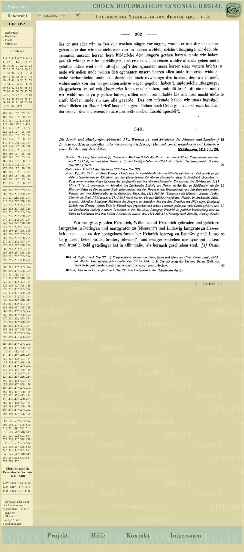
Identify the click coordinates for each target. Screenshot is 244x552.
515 (5, 432)
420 (5, 359)
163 (22, 157)
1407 (6, 483)
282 (16, 249)
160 (5, 157)
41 (12, 76)
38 (30, 73)
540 (5, 450)
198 (22, 183)
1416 (13, 490)
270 (5, 241)
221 (11, 205)
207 (16, 194)
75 (8, 95)
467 (16, 391)
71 (21, 91)
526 (11, 439)
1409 (20, 483)
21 (17, 65)
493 (22, 410)
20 (12, 65)
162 (16, 157)
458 (22, 384)
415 (5, 355)
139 (28, 139)
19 (8, 65)
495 (5, 413)
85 (21, 98)
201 (11, 190)
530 (5, 443)
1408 (13, 483)
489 (28, 406)
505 (5, 424)
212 (16, 197)
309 (28, 271)
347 (16, 300)
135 (5, 139)
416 (11, 355)
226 (11, 208)
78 (21, 95)
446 (11, 377)
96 (8, 106)
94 (30, 102)
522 (16, 435)
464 (28, 388)
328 (22, 285)
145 (5, 146)
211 (11, 197)
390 (5, 333)
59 (30, 84)
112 (16, 120)
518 (22, 432)
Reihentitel (11, 32)
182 (16, 172)
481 (11, 402)
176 (11, 168)
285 (5, 252)
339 (28, 293)
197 (16, 183)
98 (17, 106)
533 (22, 443)
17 (30, 62)
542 (16, 450)
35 (17, 73)
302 (16, 267)
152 (16, 150)
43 (21, 76)
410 (5, 351)
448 (22, 377)
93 (26, 102)
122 (16, 128)
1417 (20, 490)
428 (22, 362)
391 (11, 333)
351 (11, 304)
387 (16, 329)
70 (17, 91)
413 (22, 351)
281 (11, 249)
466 (11, 391)
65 (26, 87)
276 (11, 245)
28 (17, 69)
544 (28, 450)
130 (5, 135)
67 (4, 91)
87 (30, 98)
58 (26, 84)
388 (22, 329)
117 (16, 124)
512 (16, 428)
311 (11, 274)
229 (28, 208)
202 (16, 190)
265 (5, 238)
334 (28, 289)
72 (26, 91)
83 (12, 98)
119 (28, 124)
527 (16, 439)
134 (28, 135)
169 (28, 161)
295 (5, 260)
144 (28, 142)
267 (16, 238)
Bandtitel (10, 36)
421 (11, 359)
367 (16, 315)
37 (26, 73)
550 (5, 457)
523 (22, 435)
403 (22, 344)
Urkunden (17, 51)
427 (16, 362)
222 (16, 205)
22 (21, 65)
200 (5, 190)
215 (5, 201)
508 (22, 424)
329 (28, 285)
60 (4, 87)
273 (22, 241)
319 (28, 278)
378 (22, 322)
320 (5, 282)
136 (11, 139)
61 (8, 87)
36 (21, 73)
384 (28, 326)
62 (12, 87)
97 (12, 106)
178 (22, 168)
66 (30, 87)
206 (11, 194)
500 (5, 421)
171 (11, 164)
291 (11, 256)
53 (4, 84)
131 (11, 135)
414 (28, 351)
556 (11, 461)
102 (16, 113)
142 (16, 142)
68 (8, 91)
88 (4, 102)
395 (5, 337)
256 (11, 230)
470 (5, 395)
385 (5, 329)
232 (16, 212)
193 (22, 179)
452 (16, 380)
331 (11, 289)
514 (28, 428)
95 (4, 106)
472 (16, 395)
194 (28, 179)
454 (28, 380)
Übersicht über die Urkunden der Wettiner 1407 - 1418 (17, 472)
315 (5, 278)
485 (5, 406)
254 (28, 227)
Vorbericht (11, 43)
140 (5, 142)
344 (28, 296)
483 (22, 402)
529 (28, 439)
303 (22, 267)
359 (28, 307)
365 (5, 315)
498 (22, 413)
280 (5, 249)
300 (5, 267)
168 (22, 161)
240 (5, 219)
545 (5, 454)
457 (16, 384)
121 (11, 128)
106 (11, 117)
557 (16, 461)
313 (22, 274)
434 (28, 366)
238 (22, 216)
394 (28, 333)
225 (5, 208)
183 (22, 172)
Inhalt (8, 40)
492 (16, 410)
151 (11, 150)
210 (5, 197)
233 (22, 212)
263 (22, 234)
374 (28, 318)
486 (11, 406)
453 (22, 380)
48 (12, 80)
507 (16, 424)
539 (28, 446)
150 (5, 150)
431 (11, 366)
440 (5, 373)
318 (22, 278)
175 (5, 168)
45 (30, 76)
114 (28, 120)
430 (5, 366)
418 (22, 355)
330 (5, 289)
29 (21, 69)
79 (26, 95)
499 (28, 413)
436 (11, 370)
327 (16, 285)
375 (5, 322)
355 (5, 307)
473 (22, 395)
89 (8, 102)
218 (22, 201)
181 (11, 172)
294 (28, 256)
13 (12, 62)
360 (5, 311)
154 (28, 150)
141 (11, 142)
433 (22, 366)
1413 (20, 487)
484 (28, 402)
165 (5, 161)
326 (11, 285)
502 (16, 421)
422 (16, 359)
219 (28, 201)
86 (26, 98)
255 (5, 230)
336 (11, 293)
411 (11, 351)
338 (22, 293)
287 (16, 252)
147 (16, 146)
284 (28, 249)
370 (5, 318)
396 (11, 337)
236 (11, 216)
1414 (27, 487)
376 (11, 322)
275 (5, 245)
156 (11, 153)
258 (22, 230)
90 (12, 102)
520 (5, 435)
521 (11, 435)
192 (16, 179)
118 (22, 124)
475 (5, 399)
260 (5, 234)
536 (11, 446)
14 (17, 62)
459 (28, 384)
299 (28, 260)
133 (22, 135)
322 (16, 282)
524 (28, 435)
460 (5, 388)
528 (22, 439)
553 (22, 457)
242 (16, 219)
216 (11, 201)
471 (11, 395)
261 (11, 234)
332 (16, 289)
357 (16, 307)
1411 (6, 487)
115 (5, 124)
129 (28, 131)
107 (16, 117)
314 (28, 274)
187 (16, 175)
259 (28, 230)
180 (5, 172)
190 (5, 179)
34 (12, 73)
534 (28, 443)
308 (22, 271)
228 (22, 208)
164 (28, 157)
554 (28, 457)
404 (28, 344)
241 (11, 219)
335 (5, 293)
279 (28, 245)
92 (21, 102)
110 (5, 120)
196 (11, 183)
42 (17, 76)
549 (28, 454)
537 (16, 446)
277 (16, 245)
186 (11, 175)
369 (28, 315)
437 (16, 370)
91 (17, 102)
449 (28, 377)
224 (28, 205)
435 (5, 370)
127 (16, 131)
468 (22, 391)
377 (16, 322)
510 (5, 428)
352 (16, 304)
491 (11, 410)
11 (4, 62)
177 (16, 168)
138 (22, 139)
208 (22, 194)
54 (8, 84)
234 (28, 212)
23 (26, 65)
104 (28, 113)
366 (11, 315)
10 (30, 58)
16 (26, 62)
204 (28, 190)
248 (22, 223)
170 (5, 164)
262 (16, 234)
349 (28, 300)
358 (22, 307)
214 (28, 197)
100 (5, 113)
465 (5, 391)
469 (28, 391)
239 (28, 216)
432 (16, 366)
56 (17, 84)
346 (11, 300)
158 (22, 153)
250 (5, 227)
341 (11, 296)
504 (28, 421)
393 (22, 333)
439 (28, 370)
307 (16, 271)
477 (16, 399)
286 (11, 252)
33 (8, 73)
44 (26, 76)
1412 (13, 487)
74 (4, 95)
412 (16, 351)
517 (16, 432)
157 (16, 153)
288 (22, 252)
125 (5, 131)
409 (28, 348)
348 (22, 300)
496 (11, 413)
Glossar (9, 516)
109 (28, 117)
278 (22, 245)
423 (22, 359)
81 (4, 98)
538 (22, 446)
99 (21, 106)
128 (22, 131)
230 (5, 212)
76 (12, 95)
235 (5, 216)
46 (4, 80)
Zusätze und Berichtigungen (12, 521)
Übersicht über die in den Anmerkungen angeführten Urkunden (16, 505)
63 (17, 87)
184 (28, 172)
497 (16, 413)
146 (11, 146)
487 (16, 406)
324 (28, 282)
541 (11, 450)
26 (8, 69)
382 (16, 326)
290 (5, 256)
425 (5, 362)
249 (28, 223)
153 (22, 150)
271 (11, 241)
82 (8, 98)
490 (5, 410)
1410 (27, 483)
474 (28, 395)
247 (16, 223)
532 (16, 443)
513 (22, 428)
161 (11, 157)
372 (16, 318)
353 (22, 304)
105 (5, 117)
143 (22, 142)
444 (28, 373)
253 (22, 227)
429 (28, 362)
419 (28, 355)
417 (16, 355)
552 (16, 457)
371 (11, 318)
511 (11, 428)
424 (28, 359)
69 (12, 91)
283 (22, 249)
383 (22, 326)
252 (16, 227)
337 (16, 293)
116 (11, 124)
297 (16, 260)
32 (4, 73)
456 (11, 384)
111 (11, 120)
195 (5, 183)
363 (22, 311)
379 (28, 322)
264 (28, 234)
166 (11, 161)
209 (28, 194)
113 (22, 120)
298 (22, 260)
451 (11, 380)
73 (30, 91)
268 (22, 238)
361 (11, 311)
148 (22, 146)
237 (16, 216)
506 (11, 424)
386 (11, 329)
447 (16, 377)
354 (28, 304)
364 (28, 311)
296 (11, 260)
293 (22, 256)
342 (16, 296)
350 (5, 304)
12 (8, 62)
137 (16, 139)
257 (16, 230)
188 (22, 175)
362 (16, 311)
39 (4, 76)
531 (11, 443)
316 (11, 278)
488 (22, 406)
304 (28, 267)
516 (11, 432)
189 (28, 175)
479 (28, 399)
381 (11, 326)
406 (11, 348)
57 (21, 84)
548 (22, 454)
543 (22, 450)
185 (5, 175)
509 (28, 424)
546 (11, 454)
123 (22, 128)
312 (16, 274)
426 (11, 362)
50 (21, 80)
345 (5, 300)
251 (11, 227)
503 (22, 421)
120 (5, 128)
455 (5, 384)
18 (4, 65)
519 (28, 432)
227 (16, 208)
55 (12, 84)
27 (12, 69)
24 (30, 65)
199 (28, 183)
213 (22, 197)
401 (11, 344)
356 (11, 307)
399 (28, 337)
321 (11, 282)
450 (5, 380)
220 (5, 205)
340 (5, 296)
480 (5, 402)
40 (8, 76)
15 (21, 62)
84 (17, 98)
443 (22, 373)
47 (8, 80)
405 (5, 348)
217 (16, 201)
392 (16, 333)
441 (11, 373)
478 (22, 399)
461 (11, 388)
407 (16, 348)
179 (28, 168)
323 (22, 282)
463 (22, 388)
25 (4, 69)
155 (5, 153)
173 (22, 164)
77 (17, 95)
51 (26, 80)
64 (21, 87)
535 (5, 446)
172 (16, 164)
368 (22, 315)
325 (5, 285)
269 (28, 238)
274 (28, 241)
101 (11, 113)
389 (28, 329)
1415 (6, 490)
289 (28, 252)
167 (16, 161)
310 (5, 274)
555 (5, 461)
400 (5, 344)
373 (22, 318)
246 (11, 223)
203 (22, 190)
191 (11, 179)
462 (16, 388)
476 (11, 399)
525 (5, 439)
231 (11, 212)
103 (22, 113)
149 (28, 146)
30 (26, 69)
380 (5, 326)
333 (22, 289)
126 (11, 131)
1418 (27, 490)
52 (30, 80)
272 (16, 241)
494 (28, 410)
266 (11, 238)
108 (22, 117)
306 (11, 271)
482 (16, 402)
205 (5, 194)
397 (16, 337)
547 (16, 454)
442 (16, 373)
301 (11, 267)
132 (16, 135)
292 (16, 256)
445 (5, 377)
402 (16, 344)
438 (22, 370)
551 (11, 457)
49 (17, 80)
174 (28, 164)
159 (28, 153)
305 (5, 271)
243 (22, 219)
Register (10, 512)
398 (22, 337)
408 (22, 348)
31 (30, 69)
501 (11, 421)
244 (28, 219)
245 (5, 223)
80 (30, 95)
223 (22, 205)
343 (22, 296)
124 (28, 128)
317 (16, 278)
